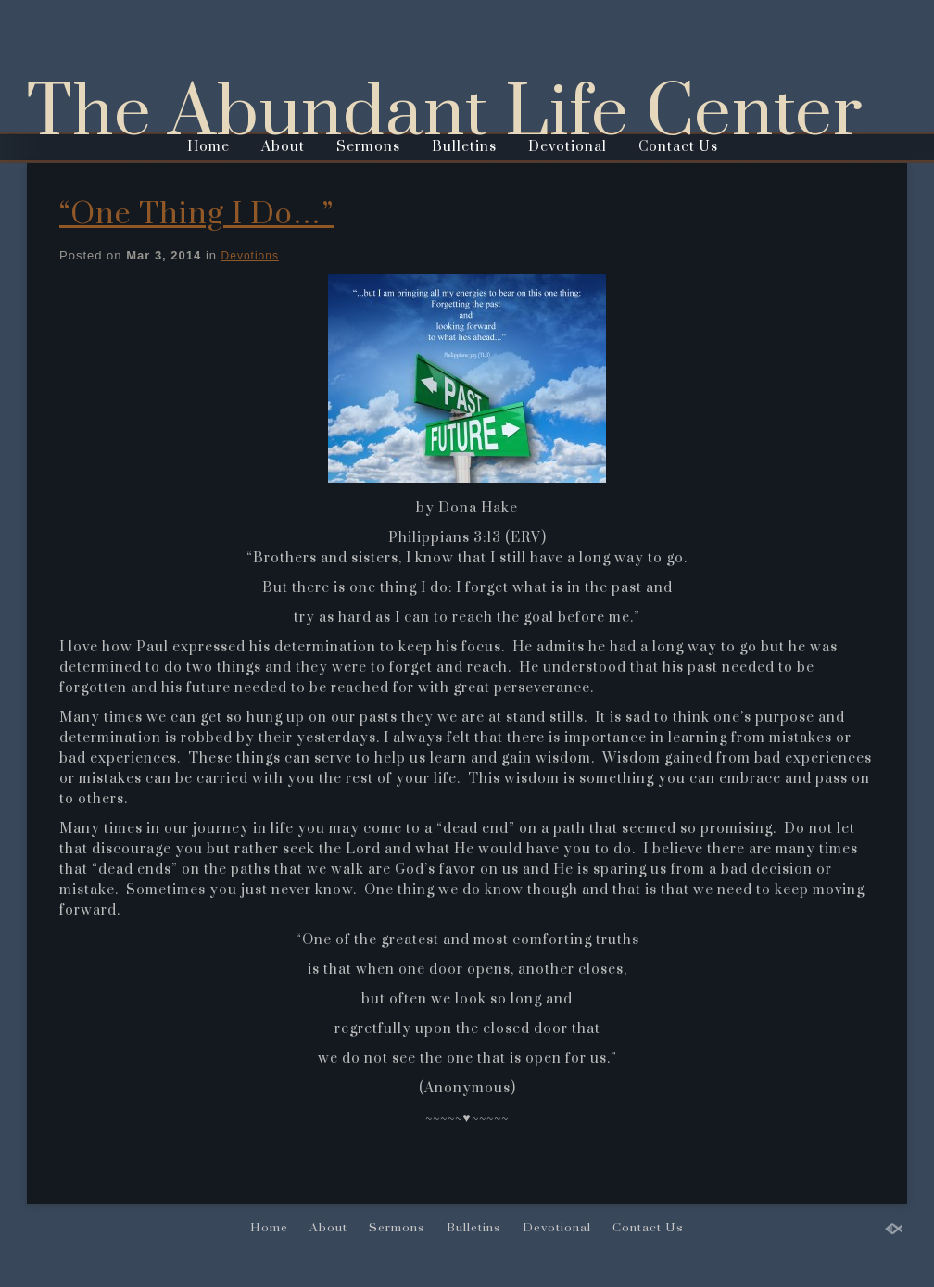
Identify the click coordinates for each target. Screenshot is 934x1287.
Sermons (368, 147)
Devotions (250, 255)
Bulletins (464, 147)
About (283, 147)
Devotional (567, 147)
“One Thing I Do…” (196, 214)
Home (208, 147)
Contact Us (678, 147)
